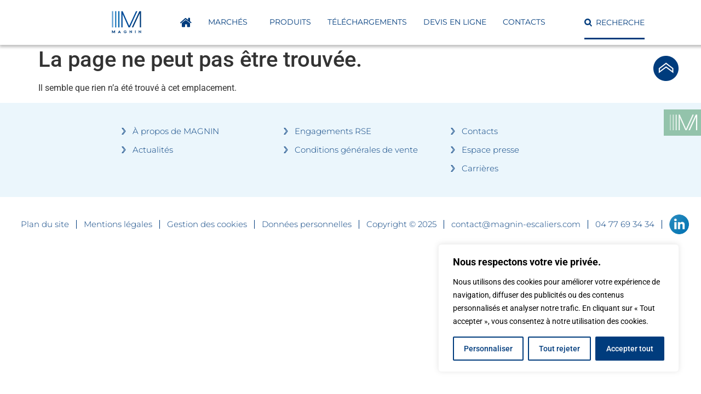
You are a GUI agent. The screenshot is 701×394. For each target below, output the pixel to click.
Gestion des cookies (207, 224)
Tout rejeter (559, 348)
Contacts (524, 22)
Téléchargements (367, 22)
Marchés (230, 22)
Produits (290, 22)
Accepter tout (629, 348)
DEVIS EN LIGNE (454, 22)
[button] (614, 22)
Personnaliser (488, 348)
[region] (558, 308)
